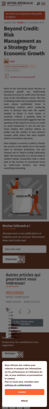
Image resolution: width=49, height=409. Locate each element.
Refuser (24, 401)
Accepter (22, 392)
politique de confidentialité (18, 385)
